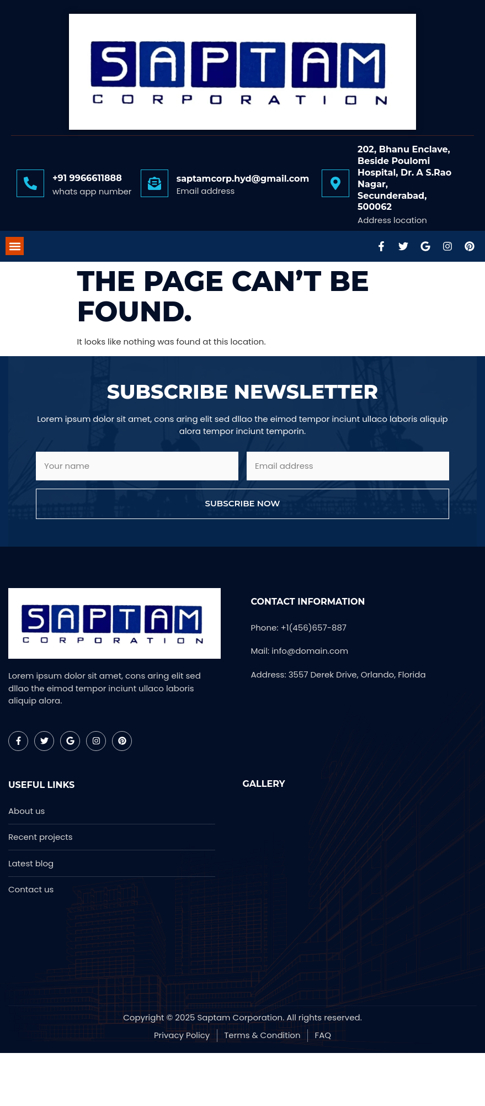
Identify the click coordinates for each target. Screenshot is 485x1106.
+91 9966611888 (87, 178)
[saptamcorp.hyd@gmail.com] (154, 183)
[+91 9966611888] (30, 183)
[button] (15, 246)
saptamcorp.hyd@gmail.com (243, 178)
